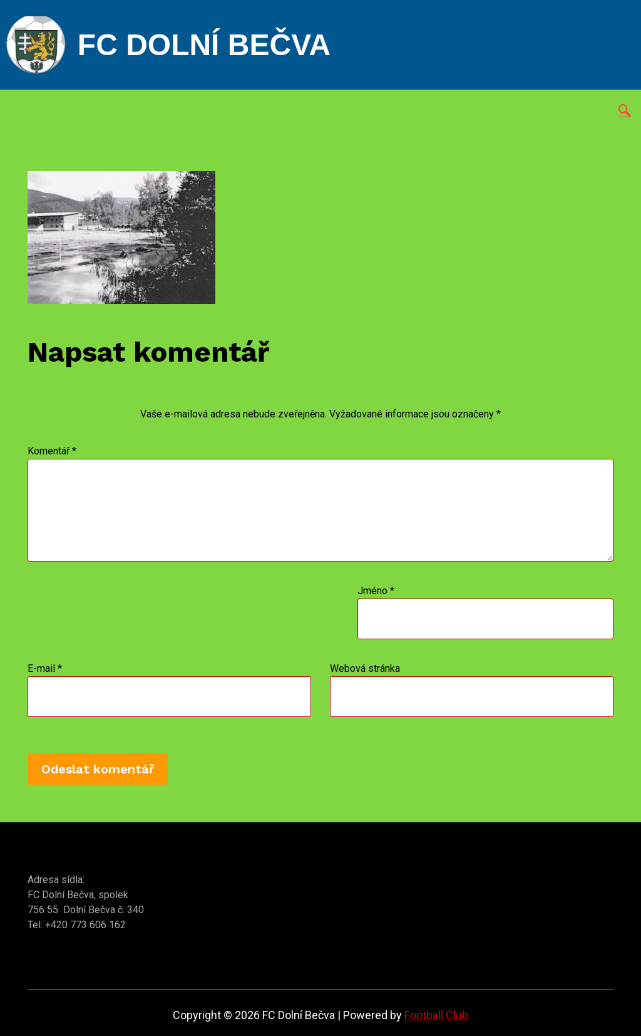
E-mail (45, 668)
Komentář (52, 451)
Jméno (375, 591)
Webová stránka (365, 668)
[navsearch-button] (624, 111)
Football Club (436, 1015)
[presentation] (193, 622)
